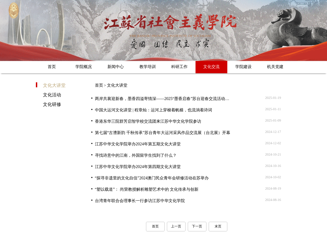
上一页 (176, 226)
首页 (52, 66)
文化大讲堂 (54, 85)
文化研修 (52, 104)
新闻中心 (115, 66)
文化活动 (52, 94)
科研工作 (179, 66)
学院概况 (83, 66)
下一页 (197, 226)
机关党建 (275, 66)
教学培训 (147, 66)
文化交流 (211, 66)
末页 (218, 226)
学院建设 (243, 66)
